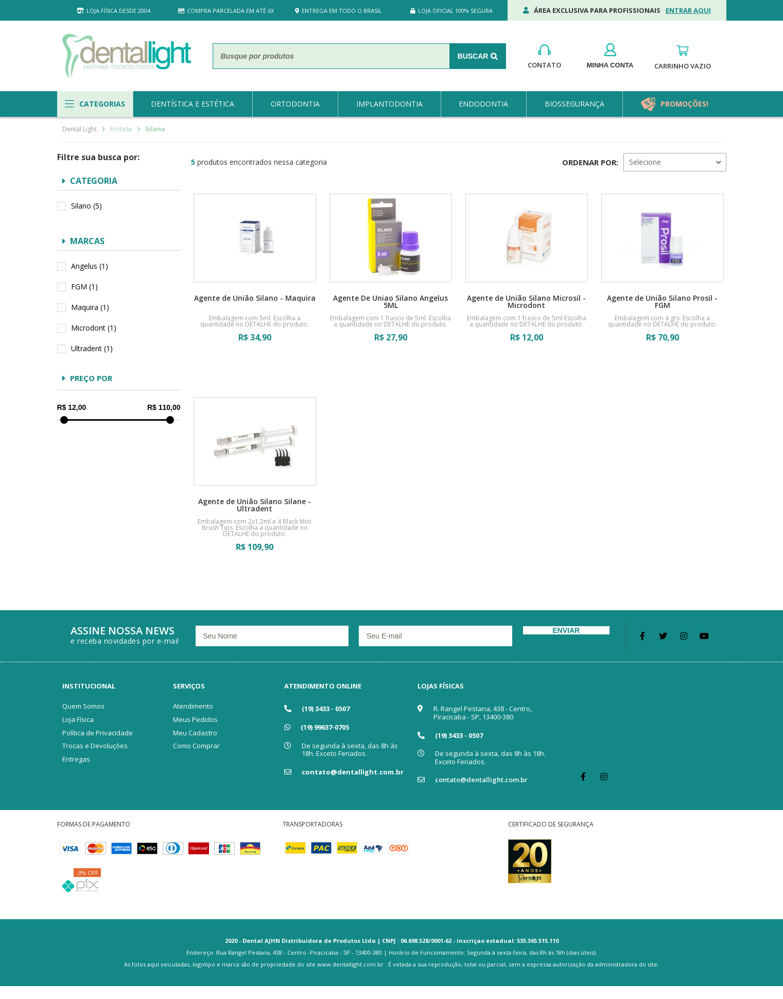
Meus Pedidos (195, 719)
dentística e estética (192, 104)
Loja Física (78, 719)
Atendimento (193, 706)
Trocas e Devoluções (95, 745)
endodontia (483, 104)
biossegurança (574, 104)
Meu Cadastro (195, 732)
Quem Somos (83, 706)
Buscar (473, 56)
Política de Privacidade (97, 732)
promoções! (684, 104)
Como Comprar (196, 745)
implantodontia (389, 104)
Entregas (76, 759)
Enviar (566, 630)
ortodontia (295, 104)
